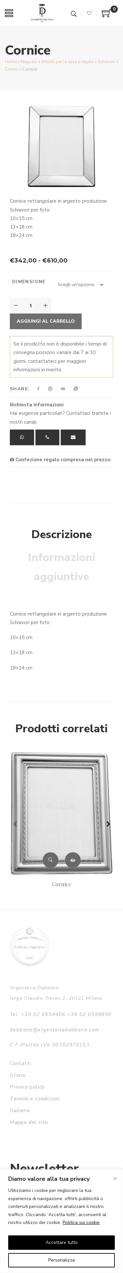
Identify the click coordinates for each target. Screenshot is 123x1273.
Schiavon (106, 62)
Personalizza (61, 1260)
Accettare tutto (62, 1242)
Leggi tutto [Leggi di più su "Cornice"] (73, 860)
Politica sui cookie (81, 1222)
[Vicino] (115, 1178)
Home (11, 62)
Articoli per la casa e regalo (67, 62)
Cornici (11, 69)
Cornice (61, 884)
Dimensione (29, 282)
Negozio (29, 62)
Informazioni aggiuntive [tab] (61, 567)
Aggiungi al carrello (46, 321)
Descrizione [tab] (61, 534)
